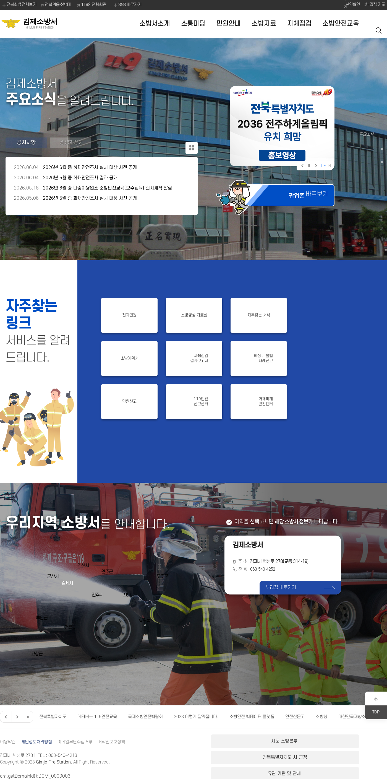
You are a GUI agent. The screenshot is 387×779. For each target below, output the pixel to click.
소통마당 (193, 23)
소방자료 (264, 23)
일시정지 (308, 166)
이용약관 (8, 741)
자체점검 (299, 23)
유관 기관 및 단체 (357, 743)
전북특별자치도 (52, 716)
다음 (315, 166)
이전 (302, 166)
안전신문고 (295, 716)
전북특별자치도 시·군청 (298, 743)
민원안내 (228, 23)
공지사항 (26, 145)
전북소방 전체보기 (19, 5)
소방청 (321, 716)
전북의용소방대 (60, 4)
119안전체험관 (96, 4)
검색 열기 (380, 24)
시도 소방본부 (239, 743)
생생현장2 (70, 145)
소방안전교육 (341, 23)
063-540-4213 (62, 755)
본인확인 (343, 4)
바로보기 (302, 198)
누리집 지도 (373, 4)
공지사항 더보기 (190, 145)
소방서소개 (155, 23)
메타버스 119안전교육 (97, 716)
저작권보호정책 (118, 741)
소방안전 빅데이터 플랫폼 (251, 716)
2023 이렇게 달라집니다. (196, 716)
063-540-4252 (264, 569)
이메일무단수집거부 (79, 741)
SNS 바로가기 (130, 5)
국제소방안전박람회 (145, 716)
